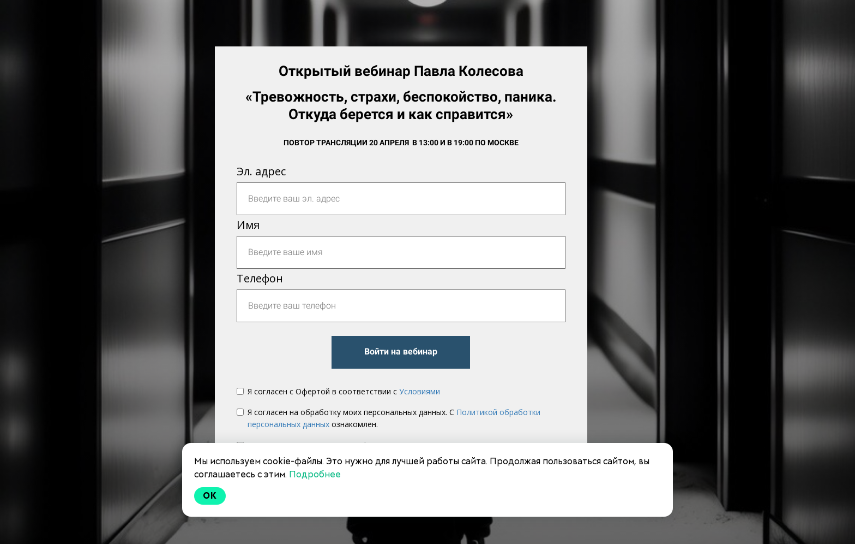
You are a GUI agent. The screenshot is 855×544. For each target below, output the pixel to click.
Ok (210, 495)
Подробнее (315, 474)
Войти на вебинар (400, 351)
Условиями (419, 391)
